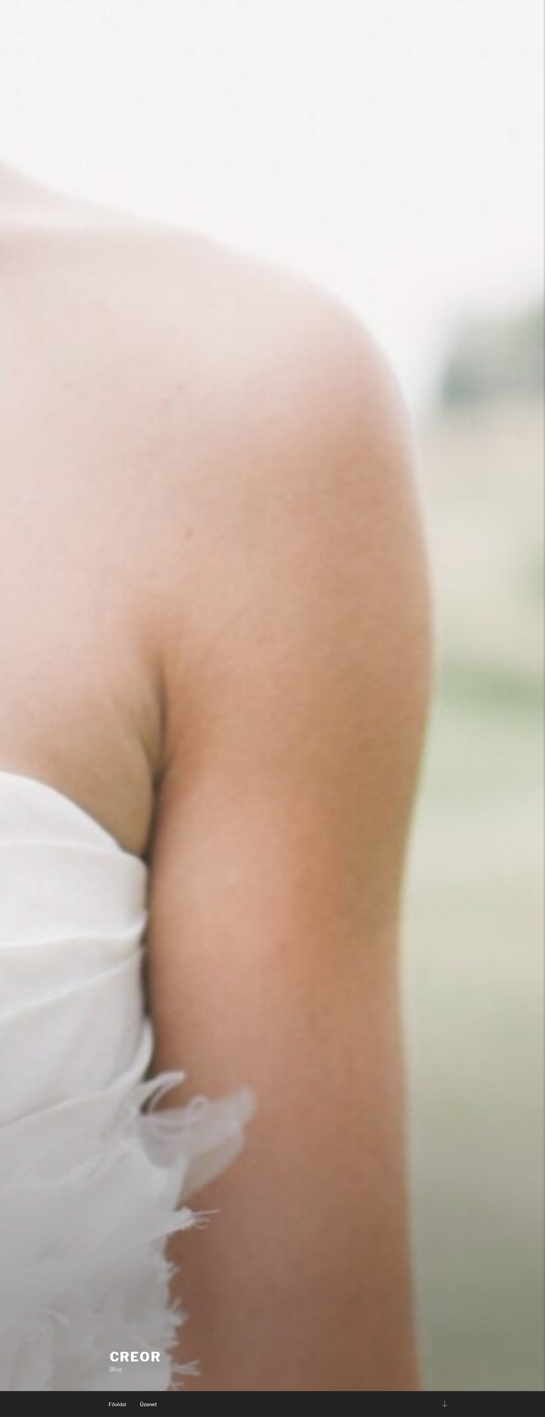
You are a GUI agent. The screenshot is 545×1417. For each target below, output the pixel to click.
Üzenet (148, 1404)
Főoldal (117, 1404)
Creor (135, 1357)
